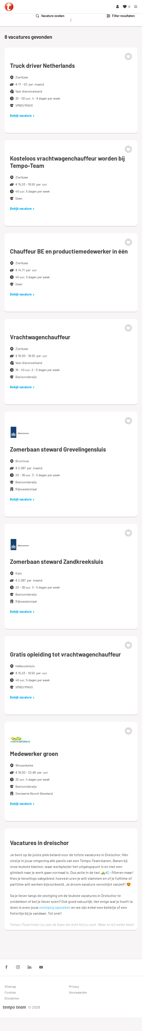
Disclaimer (12, 998)
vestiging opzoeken (55, 907)
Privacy (74, 986)
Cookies (10, 992)
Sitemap (10, 986)
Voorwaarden (78, 992)
